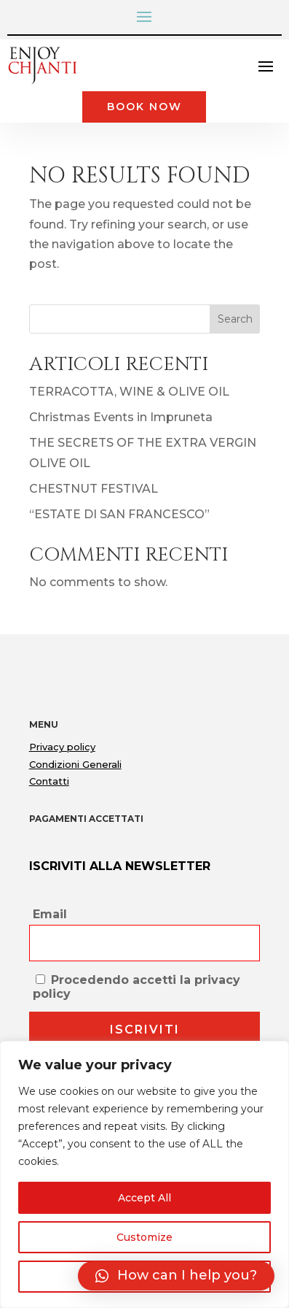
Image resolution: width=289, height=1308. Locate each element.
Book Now (144, 106)
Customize (144, 1237)
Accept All (144, 1197)
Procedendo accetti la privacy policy (136, 987)
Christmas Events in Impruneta (121, 417)
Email (50, 914)
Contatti (49, 781)
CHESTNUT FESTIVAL (93, 489)
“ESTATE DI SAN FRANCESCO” (119, 514)
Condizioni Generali (75, 764)
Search (235, 319)
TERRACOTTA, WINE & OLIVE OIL (129, 392)
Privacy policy (62, 747)
